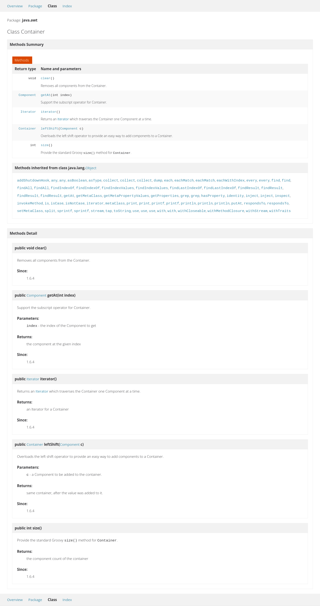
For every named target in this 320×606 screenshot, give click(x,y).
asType (95, 179)
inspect (282, 194)
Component (27, 95)
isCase (57, 201)
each (168, 179)
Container (27, 128)
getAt (45, 95)
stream (97, 208)
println (188, 201)
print (132, 201)
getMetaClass (89, 194)
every (251, 179)
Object (90, 167)
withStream (256, 208)
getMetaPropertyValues (126, 194)
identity (235, 194)
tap (108, 208)
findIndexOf (62, 186)
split (50, 208)
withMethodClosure (226, 208)
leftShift (49, 128)
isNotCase (75, 201)
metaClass (115, 201)
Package (35, 6)
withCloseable (192, 208)
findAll (24, 186)
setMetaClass (30, 208)
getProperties (165, 194)
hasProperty (213, 194)
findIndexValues (118, 186)
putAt (236, 201)
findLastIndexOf (186, 186)
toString (122, 208)
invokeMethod (30, 201)
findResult (248, 186)
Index (67, 6)
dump (158, 179)
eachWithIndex (230, 179)
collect (110, 179)
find (275, 179)
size (45, 145)
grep (184, 194)
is (47, 201)
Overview (15, 6)
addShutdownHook (33, 179)
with (161, 208)
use (136, 208)
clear (45, 78)
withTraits (280, 208)
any (54, 179)
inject (251, 194)
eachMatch (184, 179)
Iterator (28, 112)
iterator (48, 112)
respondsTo (254, 201)
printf (157, 201)
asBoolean (77, 179)
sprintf (64, 208)
